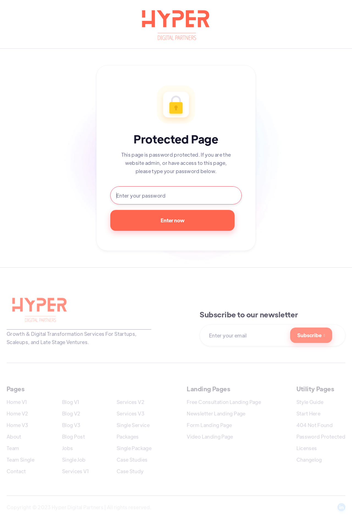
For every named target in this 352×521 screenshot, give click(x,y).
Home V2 (17, 413)
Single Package (134, 448)
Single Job (74, 459)
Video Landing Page (210, 436)
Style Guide (310, 402)
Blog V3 (71, 425)
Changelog (309, 459)
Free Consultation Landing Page (224, 402)
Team (13, 448)
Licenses (306, 448)
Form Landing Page (209, 425)
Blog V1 (70, 402)
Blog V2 (71, 413)
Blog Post (73, 436)
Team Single (20, 459)
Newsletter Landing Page (216, 413)
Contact (16, 471)
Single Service (133, 425)
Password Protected (320, 436)
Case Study (130, 471)
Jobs (67, 448)
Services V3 (130, 413)
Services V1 (75, 471)
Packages (128, 436)
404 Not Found (314, 425)
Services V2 (130, 402)
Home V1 (17, 402)
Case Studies (132, 459)
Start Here (308, 413)
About (14, 436)
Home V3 (17, 425)
